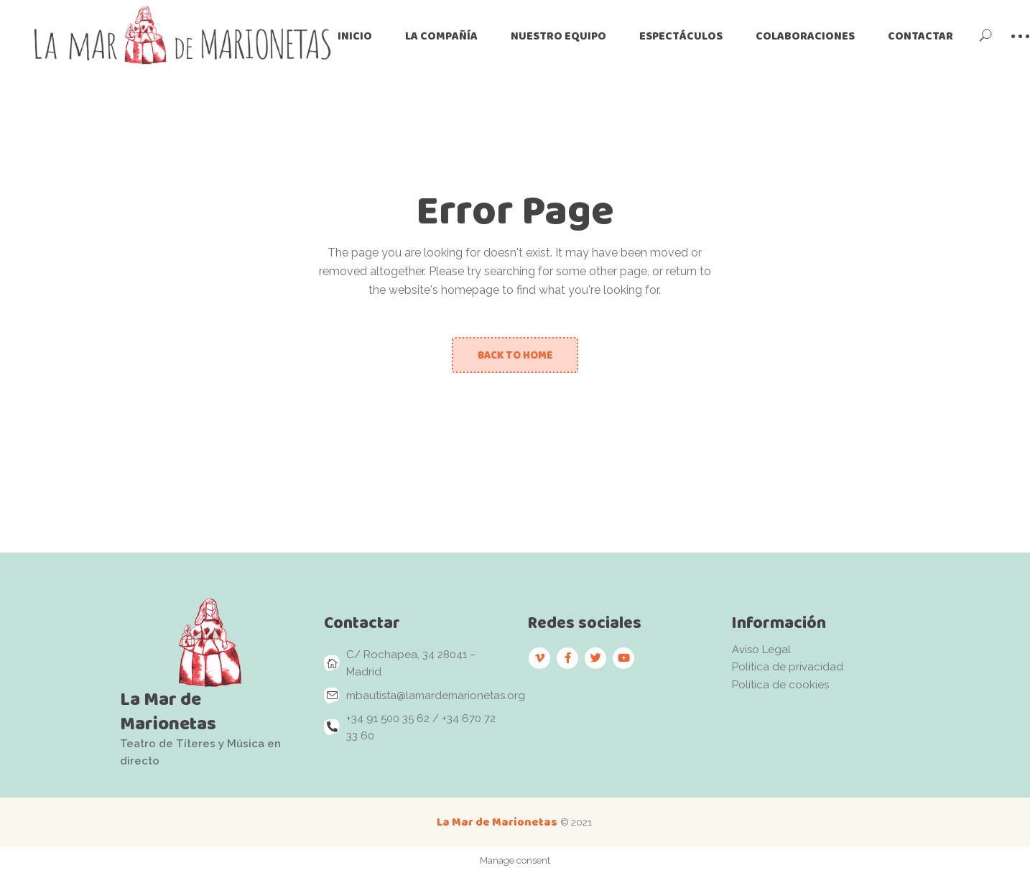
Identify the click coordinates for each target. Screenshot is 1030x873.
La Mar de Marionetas (497, 821)
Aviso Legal (761, 649)
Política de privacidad (787, 666)
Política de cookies (780, 684)
